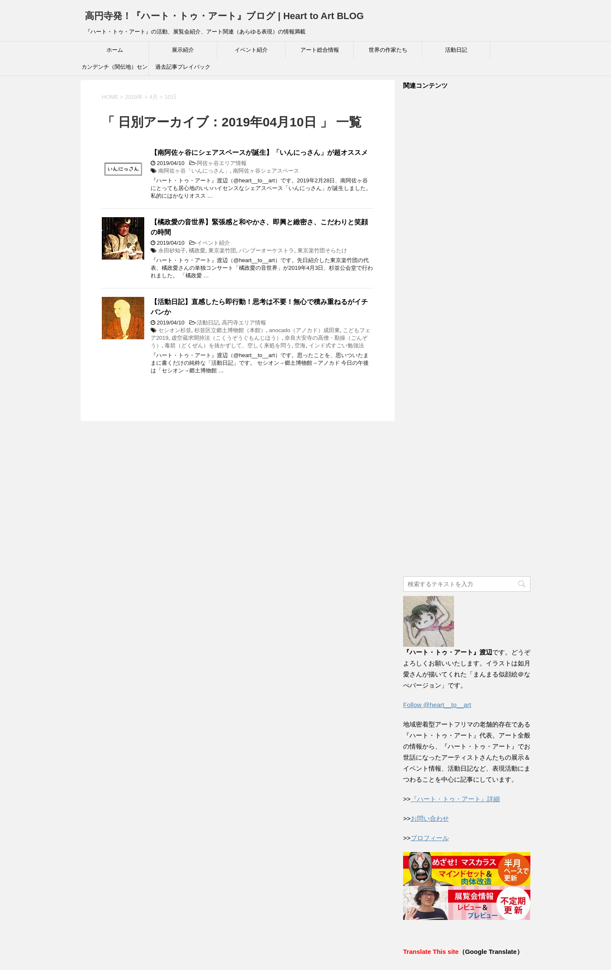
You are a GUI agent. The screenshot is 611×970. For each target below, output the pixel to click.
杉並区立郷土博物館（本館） (230, 330)
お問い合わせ (430, 818)
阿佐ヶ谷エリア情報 (222, 163)
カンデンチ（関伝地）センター (114, 69)
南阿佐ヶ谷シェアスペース (266, 171)
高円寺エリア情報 (244, 322)
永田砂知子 (172, 250)
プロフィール (430, 837)
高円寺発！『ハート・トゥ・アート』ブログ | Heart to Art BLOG (224, 16)
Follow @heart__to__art (437, 704)
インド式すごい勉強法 (336, 345)
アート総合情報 (319, 50)
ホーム (115, 50)
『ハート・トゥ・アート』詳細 (455, 798)
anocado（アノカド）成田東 (304, 330)
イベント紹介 (251, 50)
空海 (300, 345)
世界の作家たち (388, 50)
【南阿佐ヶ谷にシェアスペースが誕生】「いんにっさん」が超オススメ (259, 152)
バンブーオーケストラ (266, 250)
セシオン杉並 (174, 330)
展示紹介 (183, 50)
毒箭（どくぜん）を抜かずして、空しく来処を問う (228, 345)
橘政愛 (197, 250)
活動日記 (456, 50)
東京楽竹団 (222, 250)
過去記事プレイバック (182, 67)
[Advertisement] (466, 334)
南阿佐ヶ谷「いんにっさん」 (194, 171)
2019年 (134, 97)
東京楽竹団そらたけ (322, 250)
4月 (153, 97)
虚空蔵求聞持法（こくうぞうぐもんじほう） (226, 338)
